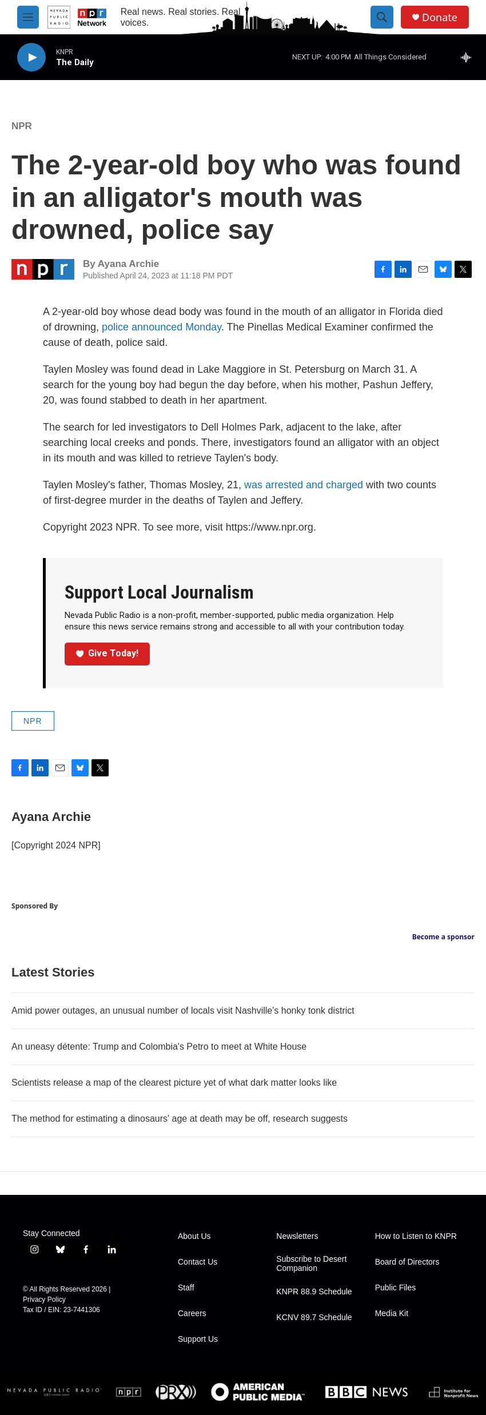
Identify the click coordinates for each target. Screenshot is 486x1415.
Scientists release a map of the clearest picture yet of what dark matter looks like (174, 1082)
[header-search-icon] (382, 17)
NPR (21, 126)
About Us (194, 1236)
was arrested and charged (303, 485)
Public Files (395, 1288)
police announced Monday (161, 327)
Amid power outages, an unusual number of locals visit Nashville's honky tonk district (182, 1010)
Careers (192, 1313)
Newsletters (297, 1236)
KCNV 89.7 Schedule (314, 1317)
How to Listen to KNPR (416, 1236)
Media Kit (391, 1313)
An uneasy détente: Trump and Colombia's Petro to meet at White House (158, 1046)
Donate (439, 17)
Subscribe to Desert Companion (311, 1264)
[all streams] (469, 57)
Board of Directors (407, 1262)
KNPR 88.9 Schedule (314, 1292)
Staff (186, 1288)
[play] (31, 57)
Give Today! (107, 653)
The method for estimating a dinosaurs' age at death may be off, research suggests (179, 1118)
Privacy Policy (44, 1300)
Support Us (198, 1339)
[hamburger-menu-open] (28, 17)
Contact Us (197, 1262)
